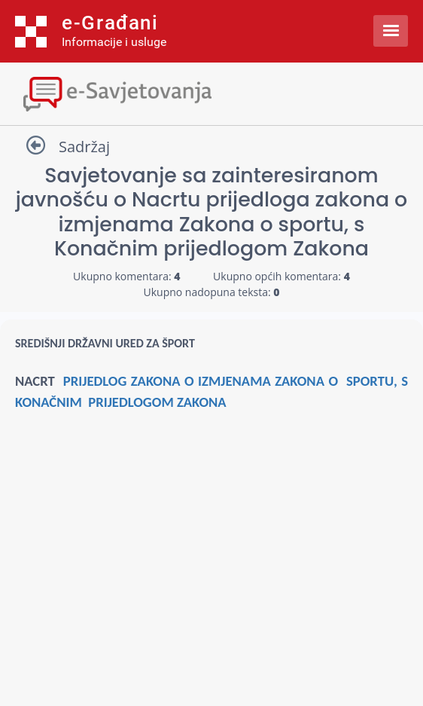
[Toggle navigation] (211, 92)
